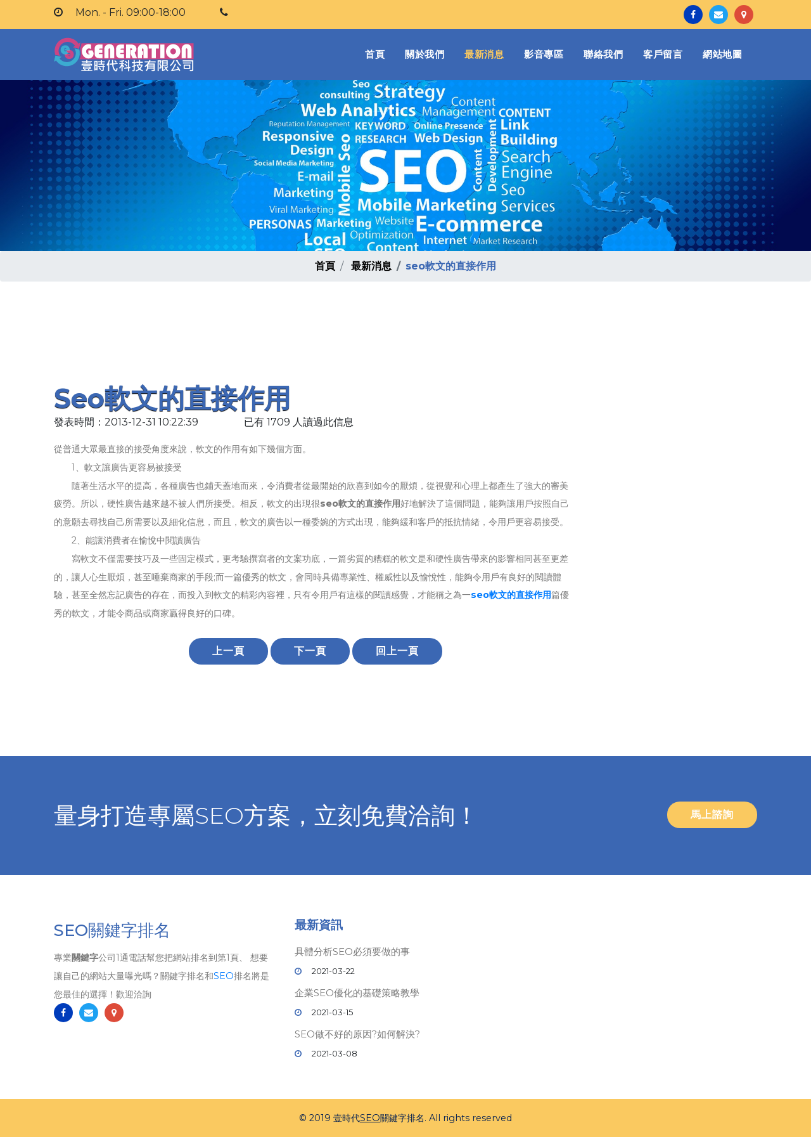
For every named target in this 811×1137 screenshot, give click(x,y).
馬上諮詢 (712, 815)
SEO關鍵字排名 (112, 931)
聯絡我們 (603, 54)
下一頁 (310, 651)
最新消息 (484, 54)
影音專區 (543, 54)
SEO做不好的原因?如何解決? (357, 1034)
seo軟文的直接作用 (511, 595)
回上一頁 (397, 651)
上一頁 (228, 651)
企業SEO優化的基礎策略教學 (357, 993)
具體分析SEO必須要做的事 (352, 951)
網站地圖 (722, 54)
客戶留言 (662, 54)
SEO (224, 976)
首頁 (377, 53)
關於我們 (424, 54)
